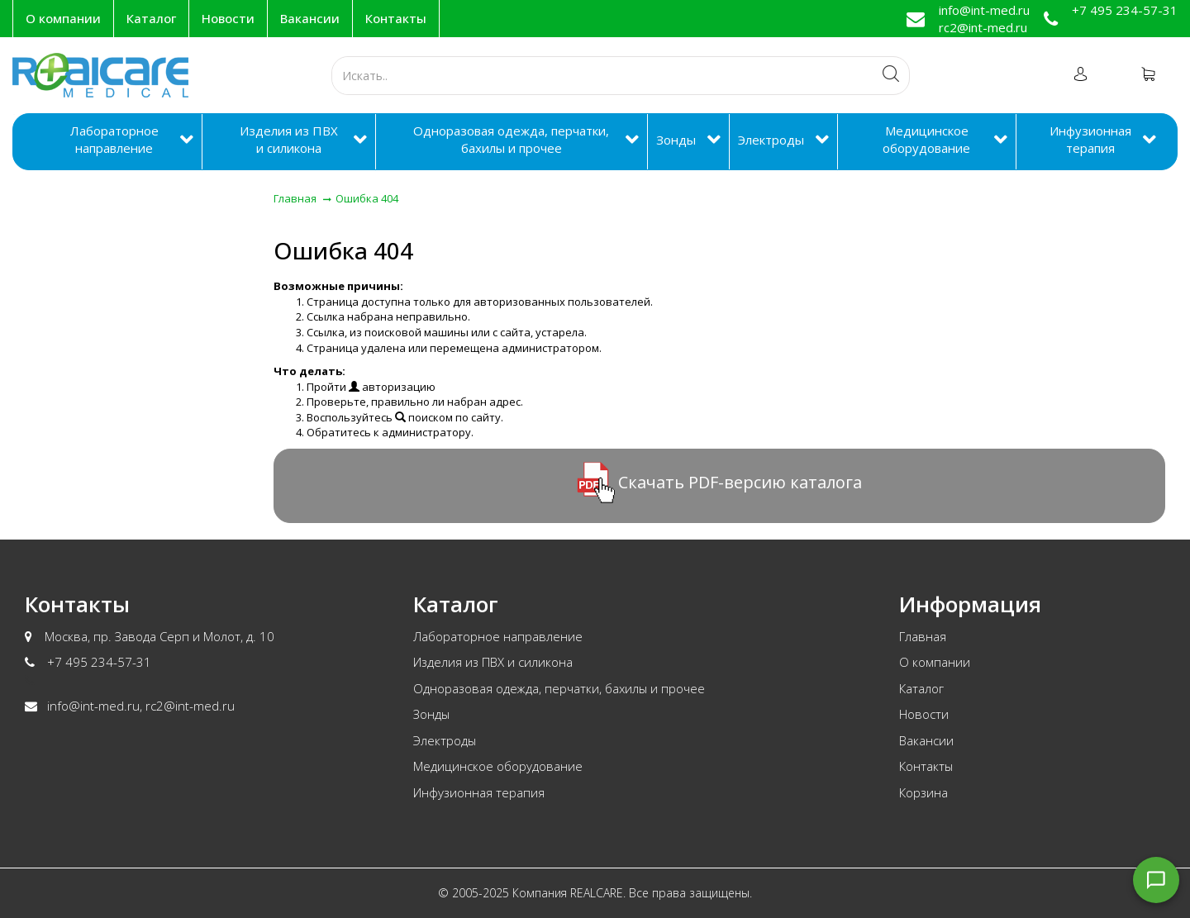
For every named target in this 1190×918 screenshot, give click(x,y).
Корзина (923, 792)
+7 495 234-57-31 (1125, 10)
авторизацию (392, 386)
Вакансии (310, 18)
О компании (63, 18)
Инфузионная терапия (1090, 139)
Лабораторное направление (114, 139)
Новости (228, 18)
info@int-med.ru (984, 10)
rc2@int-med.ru (983, 27)
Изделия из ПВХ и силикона (289, 139)
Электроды (771, 139)
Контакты (395, 18)
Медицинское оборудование (926, 139)
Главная (922, 636)
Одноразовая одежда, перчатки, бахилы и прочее (511, 139)
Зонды (676, 139)
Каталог (151, 18)
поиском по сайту (448, 417)
